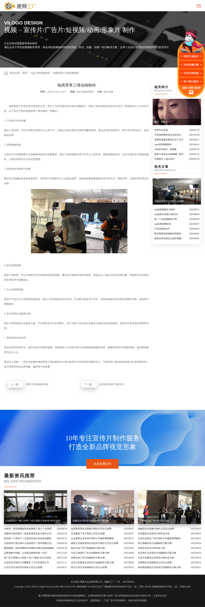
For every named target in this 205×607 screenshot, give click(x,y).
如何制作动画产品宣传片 (112, 384)
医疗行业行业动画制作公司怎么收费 (89, 567)
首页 (25, 73)
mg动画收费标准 (162, 224)
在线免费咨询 (102, 463)
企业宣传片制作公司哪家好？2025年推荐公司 (26, 562)
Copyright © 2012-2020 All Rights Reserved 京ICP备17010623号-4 (45, 586)
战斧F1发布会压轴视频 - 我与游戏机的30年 (170, 154)
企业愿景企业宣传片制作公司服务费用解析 (92, 538)
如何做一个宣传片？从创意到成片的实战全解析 (27, 538)
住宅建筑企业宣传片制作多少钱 (153, 533)
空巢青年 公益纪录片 (164, 159)
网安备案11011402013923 (89, 586)
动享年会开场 (161, 130)
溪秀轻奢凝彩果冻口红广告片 (169, 139)
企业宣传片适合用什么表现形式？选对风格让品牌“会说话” (29, 543)
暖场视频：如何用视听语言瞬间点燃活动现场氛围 (29, 548)
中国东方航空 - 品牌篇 (165, 149)
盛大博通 (42, 595)
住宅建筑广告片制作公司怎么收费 (88, 533)
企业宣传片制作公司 (141, 595)
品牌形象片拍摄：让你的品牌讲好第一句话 (25, 553)
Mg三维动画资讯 (40, 73)
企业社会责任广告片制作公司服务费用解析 (159, 538)
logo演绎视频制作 (163, 144)
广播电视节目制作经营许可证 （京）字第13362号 (126, 586)
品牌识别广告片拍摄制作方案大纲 (88, 557)
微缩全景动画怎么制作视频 (167, 238)
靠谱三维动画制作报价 (37, 384)
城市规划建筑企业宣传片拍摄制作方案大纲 (159, 567)
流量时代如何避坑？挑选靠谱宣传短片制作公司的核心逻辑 (29, 533)
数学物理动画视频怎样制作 (167, 233)
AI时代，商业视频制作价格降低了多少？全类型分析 (29, 529)
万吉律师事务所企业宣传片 (167, 135)
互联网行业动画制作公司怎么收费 (155, 562)
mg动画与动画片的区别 (165, 214)
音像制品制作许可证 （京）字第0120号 (171, 586)
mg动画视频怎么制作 (164, 209)
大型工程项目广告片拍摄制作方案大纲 (90, 553)
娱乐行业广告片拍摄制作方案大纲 (88, 548)
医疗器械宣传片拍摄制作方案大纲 (155, 543)
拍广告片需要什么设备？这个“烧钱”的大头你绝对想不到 (29, 557)
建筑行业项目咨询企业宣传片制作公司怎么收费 (94, 543)
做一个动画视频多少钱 (165, 219)
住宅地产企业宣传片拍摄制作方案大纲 (157, 553)
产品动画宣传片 (162, 229)
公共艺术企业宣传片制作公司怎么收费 (23, 567)
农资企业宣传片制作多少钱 (151, 548)
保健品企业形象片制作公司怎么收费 (156, 529)
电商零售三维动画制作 (66, 73)
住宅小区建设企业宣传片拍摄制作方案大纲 (92, 562)
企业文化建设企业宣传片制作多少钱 (156, 557)
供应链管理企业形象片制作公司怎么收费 (91, 529)
